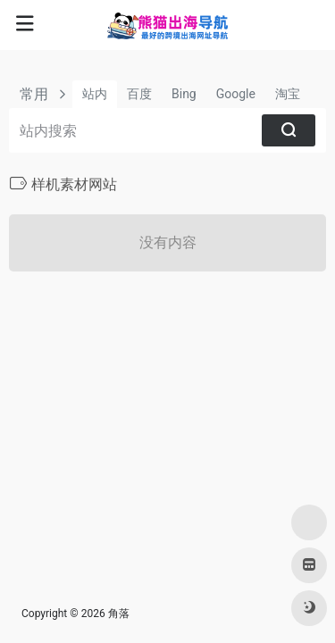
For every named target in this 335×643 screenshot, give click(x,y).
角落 (119, 613)
